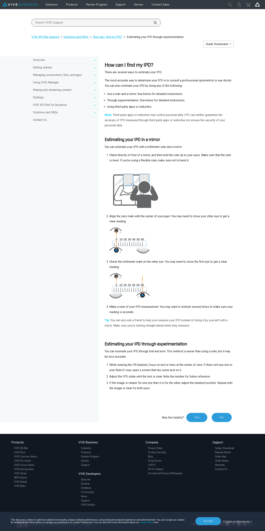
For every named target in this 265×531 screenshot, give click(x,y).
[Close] (230, 4)
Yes (196, 417)
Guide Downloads (217, 44)
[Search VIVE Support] (153, 22)
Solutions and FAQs (76, 37)
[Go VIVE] (257, 4)
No (221, 417)
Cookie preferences (236, 521)
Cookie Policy (155, 522)
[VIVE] (20, 5)
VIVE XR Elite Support (45, 37)
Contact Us (40, 120)
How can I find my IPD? (107, 37)
